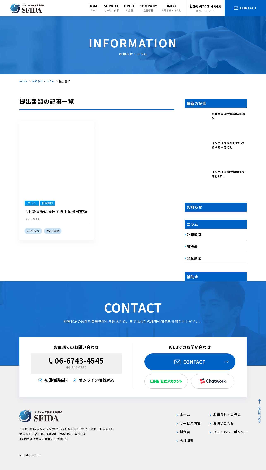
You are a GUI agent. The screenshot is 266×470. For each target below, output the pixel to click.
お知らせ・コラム (43, 81)
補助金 (192, 276)
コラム (192, 224)
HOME (23, 81)
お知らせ (194, 207)
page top (259, 415)
